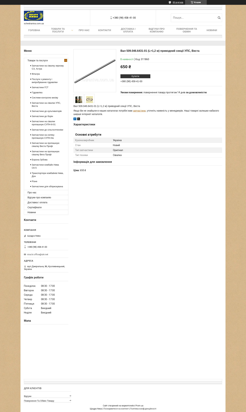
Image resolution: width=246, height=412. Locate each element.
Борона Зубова (39, 159)
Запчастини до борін (42, 116)
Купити (135, 76)
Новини (212, 30)
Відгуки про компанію (157, 30)
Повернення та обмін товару (39, 401)
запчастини (139, 110)
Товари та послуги (58, 30)
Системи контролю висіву (45, 97)
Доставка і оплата (128, 30)
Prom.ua (139, 405)
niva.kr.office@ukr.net (37, 254)
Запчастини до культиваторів (47, 111)
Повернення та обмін (186, 30)
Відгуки (27, 396)
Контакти (104, 30)
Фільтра (36, 74)
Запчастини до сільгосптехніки (47, 129)
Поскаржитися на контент (116, 409)
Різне (34, 181)
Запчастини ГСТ (40, 87)
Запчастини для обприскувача (47, 186)
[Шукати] (219, 17)
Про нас (84, 30)
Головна (34, 30)
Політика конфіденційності (143, 409)
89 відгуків (178, 2)
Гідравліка (37, 92)
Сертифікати (35, 207)
